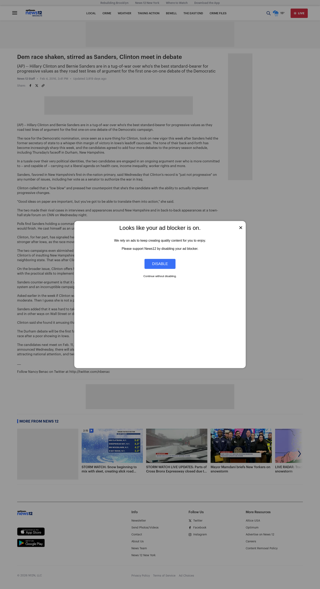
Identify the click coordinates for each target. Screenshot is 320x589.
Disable (160, 264)
